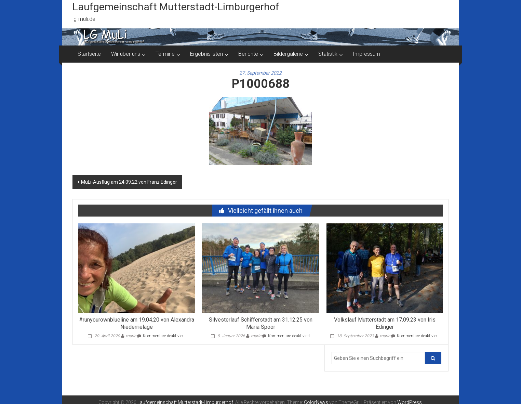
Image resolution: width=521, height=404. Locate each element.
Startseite (89, 54)
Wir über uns (125, 54)
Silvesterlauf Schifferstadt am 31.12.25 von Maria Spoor (260, 323)
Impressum (366, 54)
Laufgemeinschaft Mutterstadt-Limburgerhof (175, 7)
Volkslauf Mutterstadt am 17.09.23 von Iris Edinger (385, 323)
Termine (165, 54)
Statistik (327, 54)
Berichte (248, 54)
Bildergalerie (288, 54)
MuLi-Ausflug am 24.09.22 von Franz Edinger (129, 182)
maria (131, 336)
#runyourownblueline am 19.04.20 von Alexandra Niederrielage (136, 323)
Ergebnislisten (206, 54)
